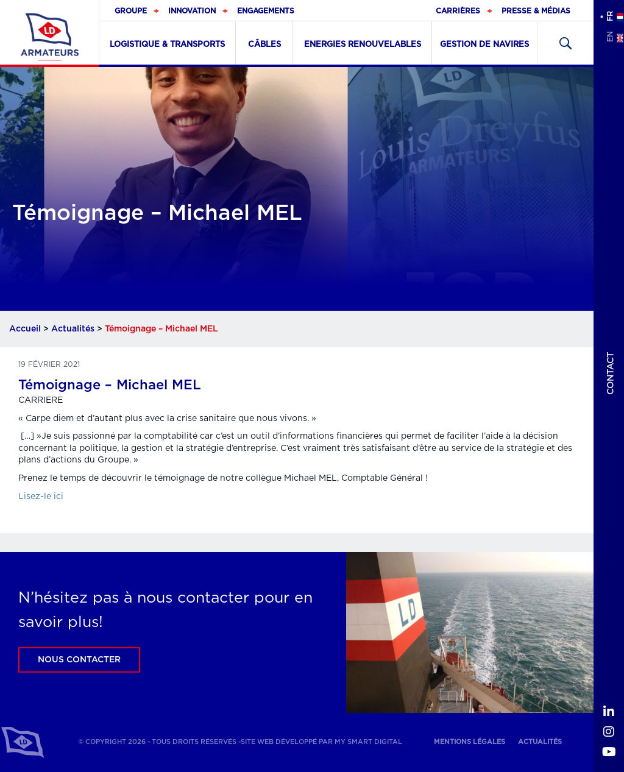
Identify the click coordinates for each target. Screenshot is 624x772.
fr (609, 16)
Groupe (131, 11)
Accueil (25, 329)
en (609, 37)
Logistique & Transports (167, 45)
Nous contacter (79, 660)
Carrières (458, 11)
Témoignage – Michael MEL (109, 385)
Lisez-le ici (40, 496)
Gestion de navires (484, 45)
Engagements (265, 11)
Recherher (565, 43)
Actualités (72, 329)
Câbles (264, 45)
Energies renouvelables (362, 45)
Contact (610, 373)
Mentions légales (469, 741)
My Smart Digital (368, 741)
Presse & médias (536, 11)
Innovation (192, 11)
